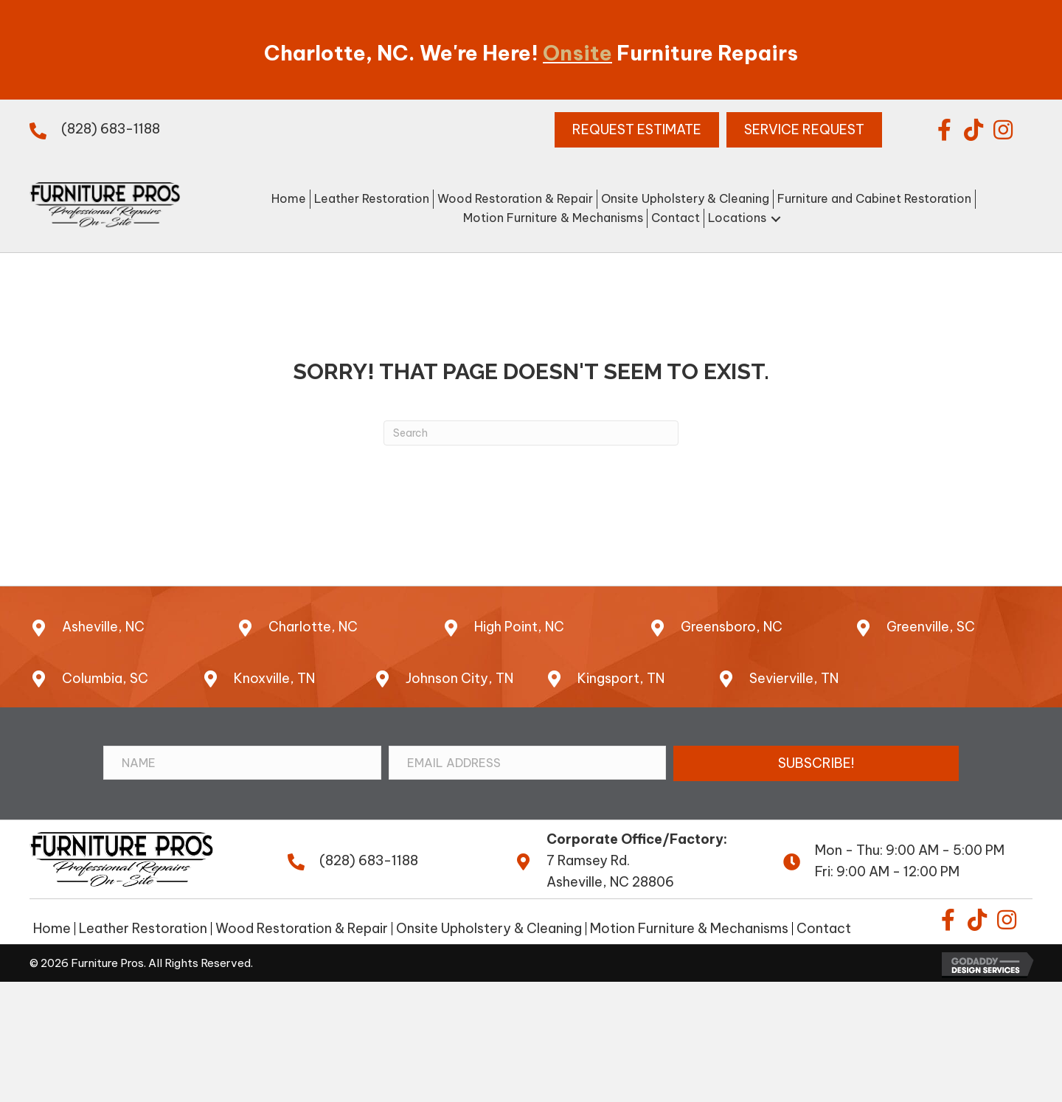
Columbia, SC (105, 678)
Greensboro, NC (731, 626)
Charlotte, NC (313, 626)
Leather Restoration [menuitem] (143, 928)
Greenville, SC (930, 626)
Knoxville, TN (274, 678)
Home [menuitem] (52, 928)
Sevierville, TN (794, 678)
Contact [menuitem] (823, 928)
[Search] (531, 433)
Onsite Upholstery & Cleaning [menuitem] (489, 928)
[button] (944, 130)
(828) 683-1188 (110, 128)
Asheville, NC (103, 626)
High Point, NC (519, 626)
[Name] (242, 763)
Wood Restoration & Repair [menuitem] (301, 928)
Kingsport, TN (620, 678)
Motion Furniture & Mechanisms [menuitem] (689, 928)
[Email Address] (528, 763)
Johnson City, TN (459, 678)
